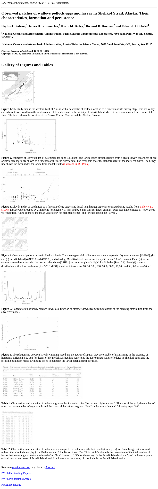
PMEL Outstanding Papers (15, 473)
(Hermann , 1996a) (76, 163)
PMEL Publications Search (16, 478)
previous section (21, 467)
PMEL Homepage (11, 484)
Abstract (50, 467)
